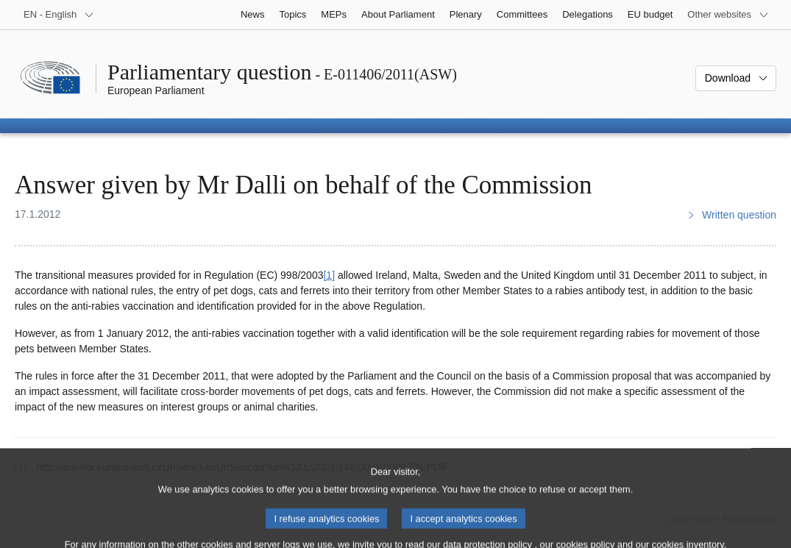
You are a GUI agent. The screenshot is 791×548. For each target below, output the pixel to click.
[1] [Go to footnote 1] (329, 275)
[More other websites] (728, 14)
